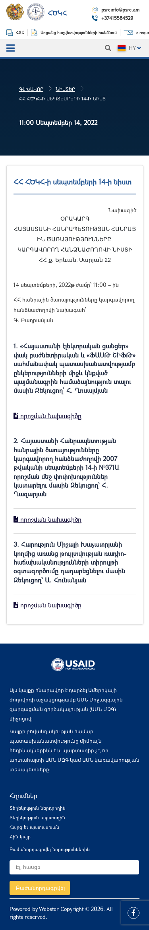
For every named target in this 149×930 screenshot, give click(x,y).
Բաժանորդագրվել (40, 888)
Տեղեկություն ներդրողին (38, 808)
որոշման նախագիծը (47, 415)
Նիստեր (65, 89)
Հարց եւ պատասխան (34, 827)
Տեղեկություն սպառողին (37, 817)
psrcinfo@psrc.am (120, 9)
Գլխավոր (31, 89)
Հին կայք (20, 836)
